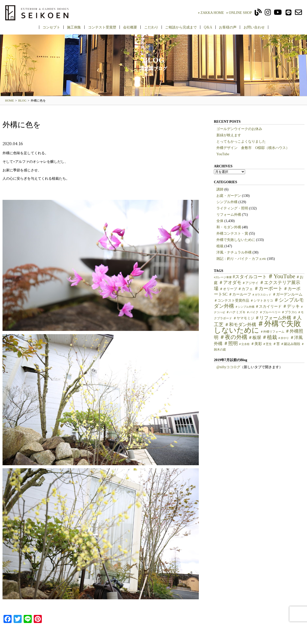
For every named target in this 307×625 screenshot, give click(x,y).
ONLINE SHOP (239, 13)
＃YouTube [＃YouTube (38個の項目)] (281, 276)
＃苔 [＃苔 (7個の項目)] (276, 344)
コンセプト (51, 26)
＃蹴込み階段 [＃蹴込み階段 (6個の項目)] (290, 344)
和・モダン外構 (228, 227)
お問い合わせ (254, 26)
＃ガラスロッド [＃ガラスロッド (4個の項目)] (261, 294)
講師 (219, 189)
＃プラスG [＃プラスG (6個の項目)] (289, 312)
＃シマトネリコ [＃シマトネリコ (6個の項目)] (261, 300)
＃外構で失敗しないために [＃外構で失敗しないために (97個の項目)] (257, 327)
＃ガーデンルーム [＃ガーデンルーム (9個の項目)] (287, 294)
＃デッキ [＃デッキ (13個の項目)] (291, 306)
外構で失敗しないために (235, 240)
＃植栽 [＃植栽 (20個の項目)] (269, 337)
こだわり (151, 26)
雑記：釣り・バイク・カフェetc (241, 259)
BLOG (22, 100)
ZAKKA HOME (211, 13)
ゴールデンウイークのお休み (239, 129)
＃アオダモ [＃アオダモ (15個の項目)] (230, 282)
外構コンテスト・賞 (232, 233)
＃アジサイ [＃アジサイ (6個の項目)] (250, 283)
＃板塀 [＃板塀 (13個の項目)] (254, 337)
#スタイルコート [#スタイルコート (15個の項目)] (250, 276)
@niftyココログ (228, 367)
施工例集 (74, 26)
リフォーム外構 (228, 214)
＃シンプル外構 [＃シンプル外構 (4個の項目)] (244, 306)
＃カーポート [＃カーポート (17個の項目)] (268, 288)
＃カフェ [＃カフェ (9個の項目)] (245, 289)
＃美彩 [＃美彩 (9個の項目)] (256, 344)
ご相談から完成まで (181, 26)
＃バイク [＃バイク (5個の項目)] (252, 312)
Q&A (208, 26)
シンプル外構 (227, 202)
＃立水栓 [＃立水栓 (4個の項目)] (244, 344)
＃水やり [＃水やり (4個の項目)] (283, 338)
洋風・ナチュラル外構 (234, 252)
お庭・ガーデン (228, 196)
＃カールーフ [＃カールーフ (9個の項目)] (239, 294)
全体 (219, 221)
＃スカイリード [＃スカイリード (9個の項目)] (268, 306)
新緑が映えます (228, 135)
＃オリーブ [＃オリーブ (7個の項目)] (228, 289)
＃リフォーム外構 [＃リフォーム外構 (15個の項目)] (273, 317)
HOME (9, 100)
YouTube (222, 154)
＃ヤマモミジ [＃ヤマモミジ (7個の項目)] (243, 318)
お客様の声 (228, 26)
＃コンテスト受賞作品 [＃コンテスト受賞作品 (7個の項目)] (231, 300)
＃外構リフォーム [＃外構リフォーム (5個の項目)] (272, 331)
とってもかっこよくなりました (241, 141)
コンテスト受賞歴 (102, 26)
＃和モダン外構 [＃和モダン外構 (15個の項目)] (240, 324)
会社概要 (130, 26)
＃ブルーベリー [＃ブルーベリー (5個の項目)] (270, 312)
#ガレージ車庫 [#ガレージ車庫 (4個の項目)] (223, 277)
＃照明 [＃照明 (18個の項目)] (230, 343)
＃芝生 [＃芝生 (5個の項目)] (267, 344)
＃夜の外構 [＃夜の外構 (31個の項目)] (233, 337)
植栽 (219, 246)
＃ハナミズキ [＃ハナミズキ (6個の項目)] (236, 312)
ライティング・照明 (232, 208)
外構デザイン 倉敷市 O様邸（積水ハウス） (252, 148)
